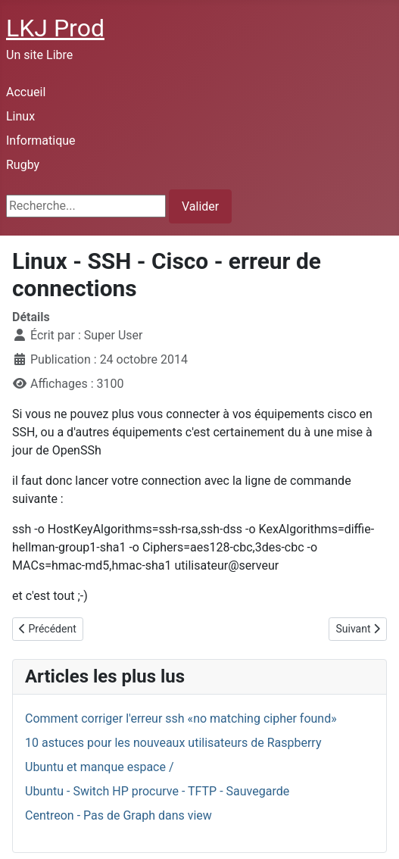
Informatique (41, 140)
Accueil (25, 92)
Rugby (22, 165)
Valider (200, 206)
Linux (20, 116)
